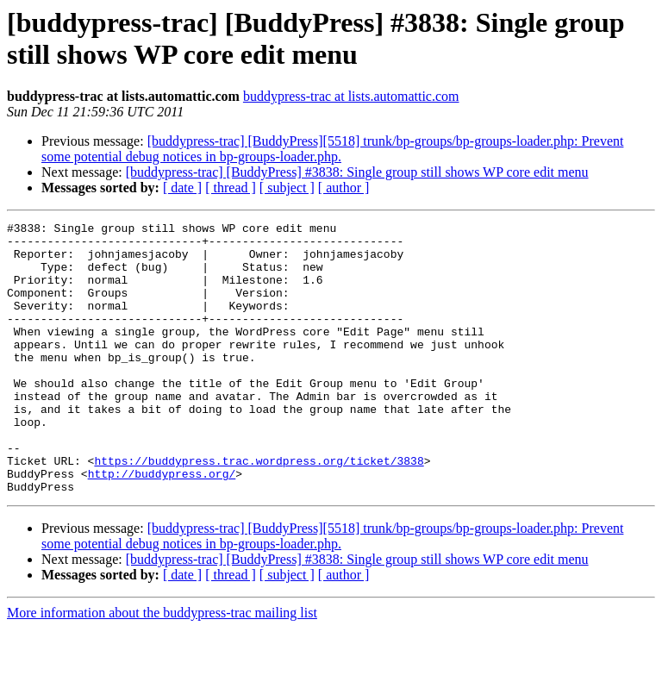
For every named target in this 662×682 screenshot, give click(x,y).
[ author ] (344, 187)
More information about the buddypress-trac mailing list (162, 667)
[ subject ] (287, 187)
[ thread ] (230, 187)
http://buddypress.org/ (162, 525)
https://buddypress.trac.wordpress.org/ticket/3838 (258, 509)
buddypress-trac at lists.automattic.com (351, 96)
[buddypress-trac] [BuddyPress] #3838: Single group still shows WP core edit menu (357, 172)
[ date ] (182, 187)
